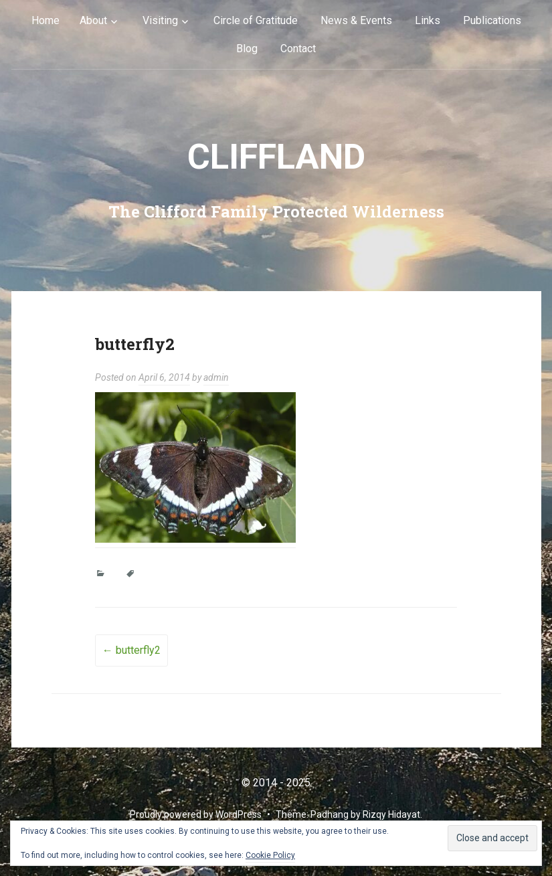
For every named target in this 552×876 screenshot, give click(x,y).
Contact (298, 48)
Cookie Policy (270, 855)
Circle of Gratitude (255, 20)
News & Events (356, 20)
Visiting (160, 20)
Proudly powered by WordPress (196, 814)
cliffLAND (276, 157)
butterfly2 (131, 650)
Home (45, 20)
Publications (492, 20)
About (93, 20)
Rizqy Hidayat (391, 814)
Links (427, 20)
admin (216, 377)
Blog (247, 48)
